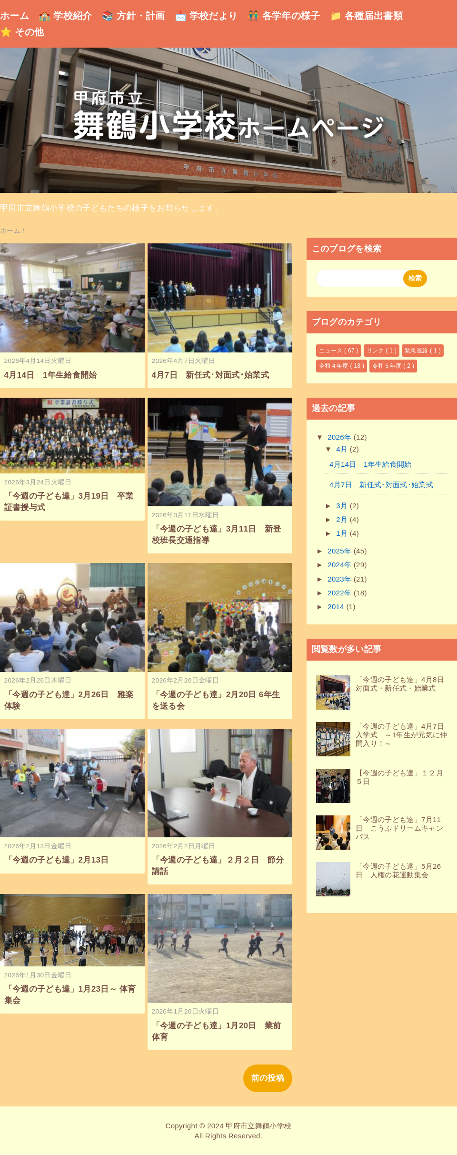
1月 (343, 533)
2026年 (341, 437)
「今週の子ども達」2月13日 (56, 859)
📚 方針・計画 (133, 15)
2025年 (341, 551)
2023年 (341, 579)
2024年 (341, 565)
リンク (376, 350)
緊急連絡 (417, 350)
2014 (337, 607)
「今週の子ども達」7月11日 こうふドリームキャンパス (399, 828)
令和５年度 (387, 365)
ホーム (14, 15)
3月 (343, 506)
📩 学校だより (206, 15)
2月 (343, 519)
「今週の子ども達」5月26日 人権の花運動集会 (398, 870)
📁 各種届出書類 (366, 15)
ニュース (331, 350)
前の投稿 (267, 1078)
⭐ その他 (22, 32)
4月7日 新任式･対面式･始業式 (210, 375)
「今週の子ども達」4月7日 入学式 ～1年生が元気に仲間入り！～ (403, 734)
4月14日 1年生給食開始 (50, 375)
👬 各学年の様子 (284, 15)
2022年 (341, 593)
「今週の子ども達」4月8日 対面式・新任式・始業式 (403, 683)
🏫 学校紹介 (65, 15)
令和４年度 (334, 365)
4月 (343, 449)
